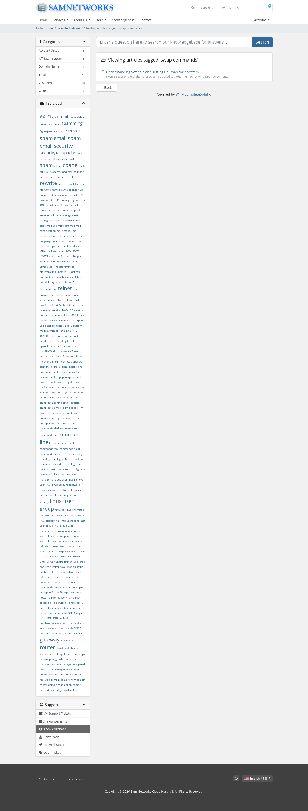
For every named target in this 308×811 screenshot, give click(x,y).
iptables (54, 572)
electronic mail (48, 272)
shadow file (64, 351)
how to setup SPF (50, 200)
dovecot (76, 377)
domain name (59, 679)
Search (262, 42)
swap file (45, 536)
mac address (76, 623)
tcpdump (69, 608)
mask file (73, 184)
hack (71, 159)
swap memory (48, 551)
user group (46, 526)
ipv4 (45, 659)
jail (47, 172)
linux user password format (68, 515)
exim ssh (63, 454)
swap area (64, 551)
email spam (67, 138)
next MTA (64, 272)
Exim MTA (70, 315)
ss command (70, 587)
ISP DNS (68, 613)
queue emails (64, 295)
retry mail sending (50, 310)
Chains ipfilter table (66, 561)
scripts (67, 674)
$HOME (74, 331)
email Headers (53, 325)
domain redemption (60, 685)
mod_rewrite (68, 172)
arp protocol (47, 628)
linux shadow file (49, 520)
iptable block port (70, 572)
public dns (65, 618)
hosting (44, 669)
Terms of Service (73, 779)
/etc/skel (60, 510)
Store (99, 20)
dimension (57, 195)
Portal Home (44, 28)
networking (55, 654)
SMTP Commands (72, 305)
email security (56, 145)
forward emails (62, 210)
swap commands (61, 541)
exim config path (75, 469)
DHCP (77, 628)
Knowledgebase (123, 20)
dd (41, 546)
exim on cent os (49, 377)
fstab (63, 546)
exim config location (52, 474)
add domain (56, 674)
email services (70, 246)
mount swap (74, 546)
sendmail (57, 315)
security (47, 153)
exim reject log (66, 464)
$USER (44, 336)
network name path (68, 597)
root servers (55, 613)
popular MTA (63, 282)
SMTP (76, 251)
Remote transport (71, 361)
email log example (51, 408)
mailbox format (49, 331)
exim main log (48, 464)
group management (68, 531)
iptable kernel (58, 582)
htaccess (55, 172)
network (65, 640)
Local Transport (65, 356)
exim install (46, 367)
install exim (61, 367)
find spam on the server (54, 423)
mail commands (63, 449)
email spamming (50, 418)
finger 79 (57, 592)
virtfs (82, 166)
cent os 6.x (59, 372)
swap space (78, 551)
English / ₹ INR (257, 778)
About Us (80, 20)
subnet (44, 654)
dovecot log (63, 382)
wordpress (61, 159)
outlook (54, 220)
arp (66, 592)
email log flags (53, 397)
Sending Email (65, 341)
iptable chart (62, 577)
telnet (65, 288)
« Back (107, 87)
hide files (70, 177)
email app (51, 225)
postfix (44, 305)
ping (81, 587)
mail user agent (56, 251)
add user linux (65, 479)
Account (260, 20)
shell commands (63, 428)
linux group (60, 526)
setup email (54, 246)
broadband (62, 648)
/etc (73, 603)
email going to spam (73, 200)
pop (61, 377)
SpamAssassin (48, 346)
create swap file (60, 536)
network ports (59, 623)
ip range (53, 659)
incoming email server (71, 236)
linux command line (60, 443)
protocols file (47, 603)
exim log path (59, 459)
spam (46, 164)
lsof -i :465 (55, 305)
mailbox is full (71, 300)
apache (69, 153)
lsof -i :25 (67, 310)
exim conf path (76, 459)
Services (59, 20)
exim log (45, 459)
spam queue (54, 413)
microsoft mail (66, 225)
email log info (70, 397)
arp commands (64, 628)
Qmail (52, 295)
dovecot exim (56, 387)
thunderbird (67, 220)
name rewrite (60, 190)
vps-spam (59, 131)
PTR (55, 618)
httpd (51, 159)
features (45, 679)
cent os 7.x (72, 372)
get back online (68, 690)
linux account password (66, 485)
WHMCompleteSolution (194, 94)
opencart (45, 195)
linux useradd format (72, 520)
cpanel (70, 164)
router (47, 647)
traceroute (74, 592)
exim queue (69, 408)
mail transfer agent (60, 256)
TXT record (46, 205)
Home (43, 20)
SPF (81, 195)
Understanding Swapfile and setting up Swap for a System (184, 74)
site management (59, 669)
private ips (79, 654)
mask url (59, 177)
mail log (72, 392)
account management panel (68, 664)
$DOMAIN (51, 351)
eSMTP (44, 256)
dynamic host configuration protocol (61, 633)
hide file (62, 184)
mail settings (64, 231)
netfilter (54, 567)
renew (72, 679)
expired (54, 690)
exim (45, 116)
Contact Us (46, 779)
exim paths (57, 469)
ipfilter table (47, 577)
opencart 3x (76, 190)
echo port (45, 592)
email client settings (59, 215)
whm (62, 659)
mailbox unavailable (69, 277)
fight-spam (46, 131)
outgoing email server (53, 241)
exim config (76, 454)
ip (41, 659)
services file (63, 603)
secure (58, 166)
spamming (72, 123)
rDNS (49, 618)
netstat (58, 587)
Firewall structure (60, 556)
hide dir (48, 177)
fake (42, 172)
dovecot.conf (47, 382)
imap (68, 377)
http (58, 153)
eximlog (69, 387)
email (62, 116)
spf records (71, 195)
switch (74, 640)
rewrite (48, 182)
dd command (51, 546)
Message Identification (62, 320)
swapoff (44, 556)
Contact (145, 20)
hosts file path (48, 597)
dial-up (74, 648)
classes (67, 654)
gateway (49, 639)
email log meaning (51, 402)
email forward (62, 205)
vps (54, 117)
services (77, 674)
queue (72, 117)
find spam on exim (71, 418)
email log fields (72, 402)
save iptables (68, 567)
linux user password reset (55, 490)
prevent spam (71, 413)
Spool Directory (72, 325)
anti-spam (55, 124)
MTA (69, 251)
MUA (43, 251)
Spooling (64, 331)
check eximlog (58, 392)
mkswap (77, 541)
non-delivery (47, 282)
